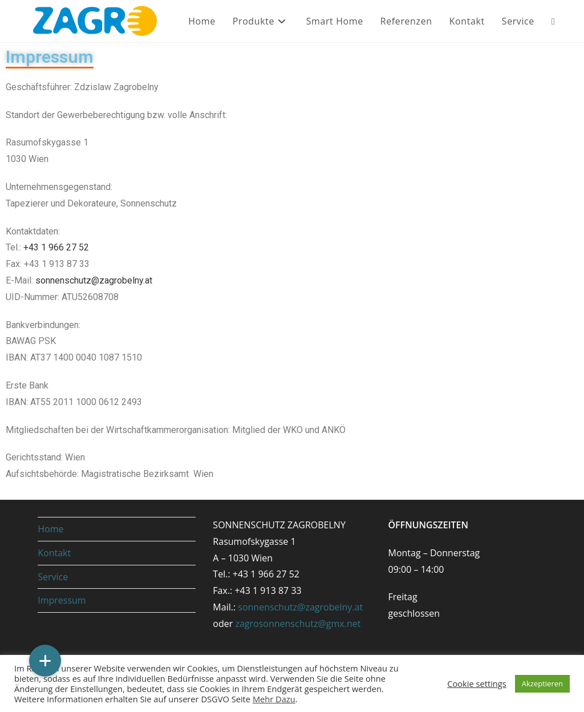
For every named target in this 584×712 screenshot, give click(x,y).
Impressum (50, 57)
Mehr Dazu (274, 699)
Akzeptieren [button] (542, 683)
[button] (45, 661)
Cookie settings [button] (476, 683)
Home (50, 529)
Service (53, 577)
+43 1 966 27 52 (56, 247)
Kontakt (54, 553)
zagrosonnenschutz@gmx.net (297, 623)
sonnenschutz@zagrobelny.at (93, 280)
